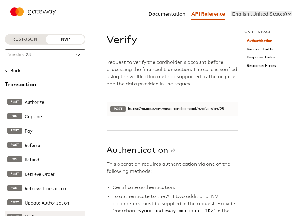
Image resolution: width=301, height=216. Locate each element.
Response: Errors (261, 66)
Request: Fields (260, 49)
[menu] (261, 13)
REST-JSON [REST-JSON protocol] (24, 39)
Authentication (259, 41)
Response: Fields (261, 57)
